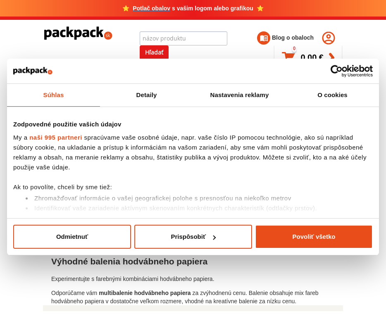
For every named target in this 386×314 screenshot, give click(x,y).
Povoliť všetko (314, 236)
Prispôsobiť (193, 236)
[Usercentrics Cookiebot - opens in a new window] (336, 71)
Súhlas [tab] (53, 94)
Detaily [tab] (146, 94)
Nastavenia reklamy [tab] (239, 94)
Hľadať (154, 52)
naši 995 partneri (55, 137)
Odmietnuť (72, 236)
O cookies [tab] (332, 94)
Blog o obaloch (285, 37)
